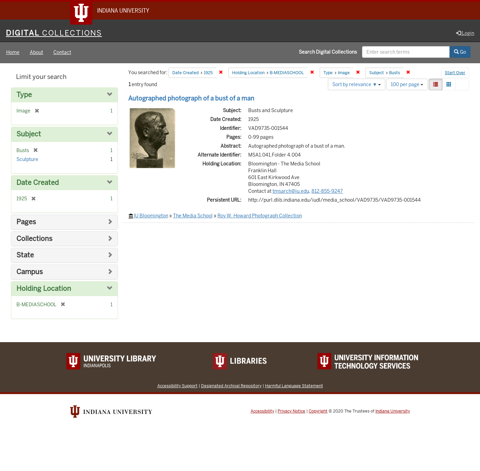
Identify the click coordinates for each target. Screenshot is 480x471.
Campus (29, 272)
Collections (34, 238)
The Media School (193, 216)
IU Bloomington (151, 216)
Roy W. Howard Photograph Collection (259, 216)
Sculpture (27, 159)
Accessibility (262, 411)
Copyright (318, 411)
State (25, 255)
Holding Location (43, 288)
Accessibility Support (177, 385)
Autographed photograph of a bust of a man (191, 98)
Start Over (455, 73)
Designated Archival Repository (231, 385)
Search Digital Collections (328, 52)
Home (12, 53)
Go (460, 52)
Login (465, 33)
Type (24, 95)
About (36, 53)
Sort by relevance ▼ (356, 84)
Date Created (37, 182)
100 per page (407, 84)
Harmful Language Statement (294, 385)
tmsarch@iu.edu (290, 191)
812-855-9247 (327, 191)
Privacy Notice (291, 411)
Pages (26, 222)
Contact (62, 53)
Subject (28, 134)
